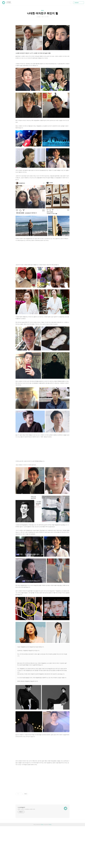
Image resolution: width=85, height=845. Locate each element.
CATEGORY (79, 2)
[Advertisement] (42, 252)
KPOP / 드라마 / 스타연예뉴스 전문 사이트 (26, 809)
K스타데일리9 (21, 807)
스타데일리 (9, 2)
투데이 (42, 10)
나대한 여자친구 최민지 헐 (42, 13)
